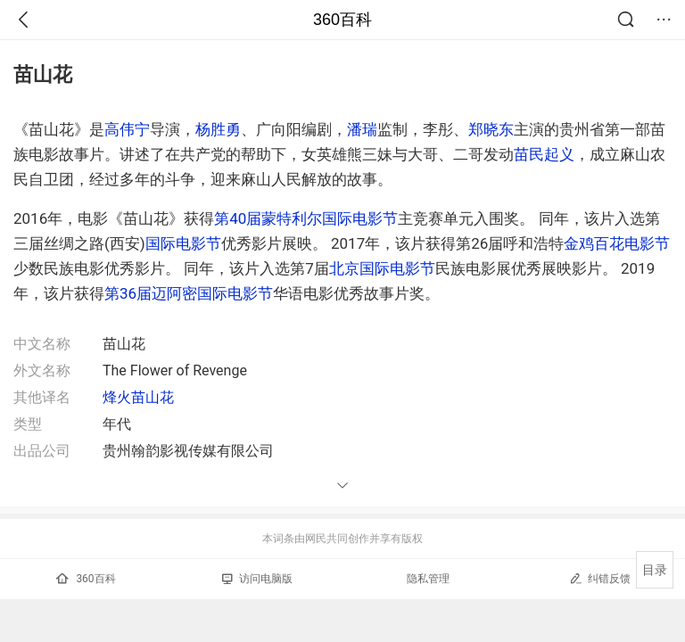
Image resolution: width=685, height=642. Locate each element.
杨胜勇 (218, 129)
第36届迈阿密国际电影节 (188, 293)
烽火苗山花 (138, 397)
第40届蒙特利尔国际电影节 (306, 218)
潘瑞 (362, 129)
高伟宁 (127, 129)
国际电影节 (183, 243)
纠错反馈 (600, 578)
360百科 (342, 20)
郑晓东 (491, 129)
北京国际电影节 (382, 268)
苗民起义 (544, 154)
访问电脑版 (257, 578)
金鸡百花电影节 (617, 243)
